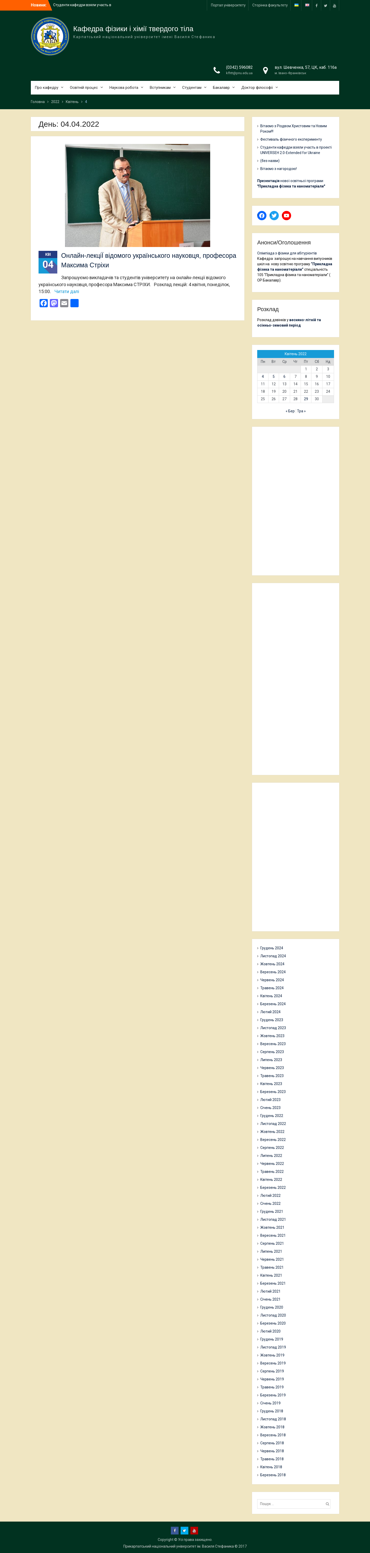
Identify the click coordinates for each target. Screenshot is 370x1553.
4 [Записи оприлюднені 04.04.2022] (263, 376)
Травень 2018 (272, 1459)
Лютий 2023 (270, 1100)
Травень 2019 (272, 1387)
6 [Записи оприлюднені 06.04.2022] (284, 376)
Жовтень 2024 (272, 964)
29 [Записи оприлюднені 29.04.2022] (306, 399)
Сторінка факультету (270, 5)
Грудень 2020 (271, 1307)
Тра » (301, 411)
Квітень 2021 (271, 1275)
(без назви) (270, 161)
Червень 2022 (272, 1164)
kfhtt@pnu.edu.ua (239, 73)
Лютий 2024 (270, 1012)
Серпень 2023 (272, 1052)
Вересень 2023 (273, 1044)
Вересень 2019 (273, 1363)
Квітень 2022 (271, 1179)
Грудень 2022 (271, 1116)
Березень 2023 (273, 1092)
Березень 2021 (273, 1283)
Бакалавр (221, 87)
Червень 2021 (272, 1259)
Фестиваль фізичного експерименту (291, 139)
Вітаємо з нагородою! (278, 169)
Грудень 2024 (271, 948)
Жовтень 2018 (272, 1427)
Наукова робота (123, 87)
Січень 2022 (270, 1203)
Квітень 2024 (271, 996)
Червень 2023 (272, 1068)
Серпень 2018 (272, 1443)
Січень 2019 (270, 1403)
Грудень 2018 (271, 1411)
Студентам (191, 87)
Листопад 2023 (273, 1028)
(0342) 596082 (239, 67)
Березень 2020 (273, 1323)
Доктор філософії (257, 87)
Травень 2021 (272, 1267)
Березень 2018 (273, 1475)
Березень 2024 (273, 1004)
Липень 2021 (271, 1251)
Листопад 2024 (273, 956)
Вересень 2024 (273, 972)
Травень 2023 (272, 1076)
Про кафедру (46, 87)
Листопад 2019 (273, 1347)
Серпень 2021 (272, 1243)
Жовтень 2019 (272, 1355)
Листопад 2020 (273, 1315)
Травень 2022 (272, 1172)
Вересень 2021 (273, 1235)
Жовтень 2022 (272, 1132)
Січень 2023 (270, 1108)
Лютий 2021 (270, 1291)
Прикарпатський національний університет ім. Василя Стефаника (178, 1546)
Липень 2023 (271, 1060)
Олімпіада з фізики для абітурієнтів (287, 253)
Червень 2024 (272, 980)
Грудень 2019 (271, 1339)
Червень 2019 (272, 1379)
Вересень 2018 (273, 1435)
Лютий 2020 (270, 1331)
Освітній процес (84, 87)
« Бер (290, 411)
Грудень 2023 (271, 1020)
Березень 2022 (273, 1187)
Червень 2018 (272, 1451)
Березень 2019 (273, 1395)
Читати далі (66, 291)
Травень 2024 (272, 988)
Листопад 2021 (273, 1219)
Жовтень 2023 (272, 1036)
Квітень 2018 (271, 1467)
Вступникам (160, 87)
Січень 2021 (270, 1299)
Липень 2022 (271, 1156)
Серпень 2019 (272, 1371)
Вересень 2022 (273, 1140)
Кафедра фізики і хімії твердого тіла (133, 29)
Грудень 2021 (271, 1211)
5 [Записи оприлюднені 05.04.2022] (274, 376)
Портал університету (228, 5)
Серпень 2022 (272, 1148)
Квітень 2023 (271, 1084)
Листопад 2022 (273, 1124)
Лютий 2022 (270, 1195)
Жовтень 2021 (272, 1227)
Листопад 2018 (273, 1419)
